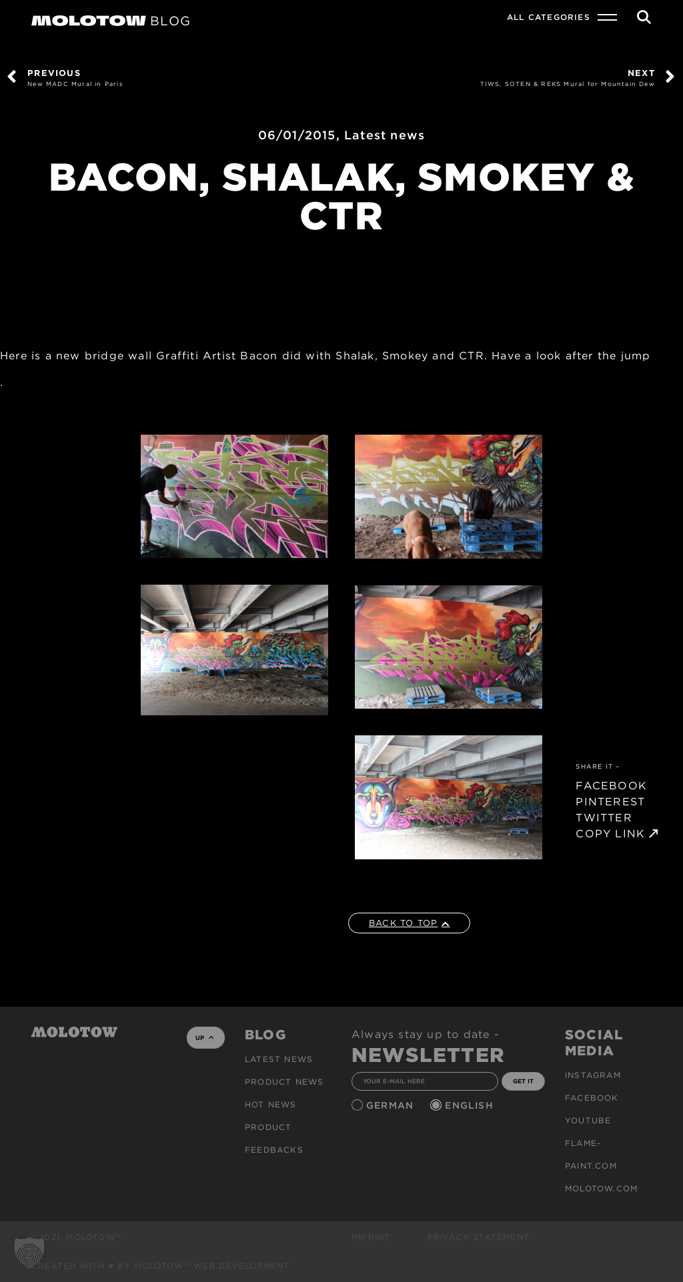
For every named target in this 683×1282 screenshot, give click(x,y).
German (391, 1105)
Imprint (371, 1237)
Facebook (592, 1098)
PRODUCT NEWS (284, 1082)
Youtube (588, 1120)
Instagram (593, 1075)
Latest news (384, 135)
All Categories (548, 17)
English (471, 1105)
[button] (29, 1252)
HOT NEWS (271, 1104)
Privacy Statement (479, 1237)
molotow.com (601, 1188)
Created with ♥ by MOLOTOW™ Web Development (160, 1266)
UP (204, 1037)
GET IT (523, 1081)
